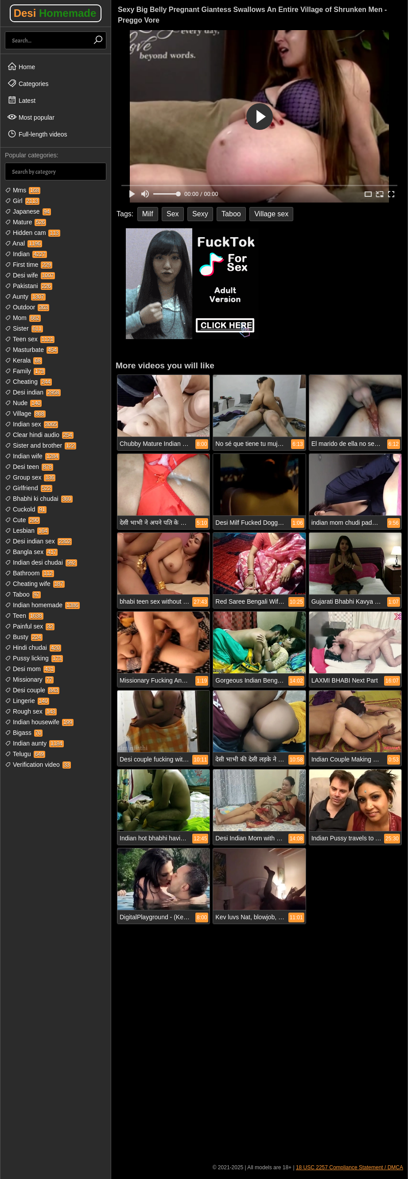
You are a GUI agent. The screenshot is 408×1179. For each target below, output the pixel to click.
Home (21, 66)
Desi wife (30, 275)
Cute (22, 519)
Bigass (24, 732)
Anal (23, 243)
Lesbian (27, 530)
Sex (173, 214)
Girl (22, 200)
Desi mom (30, 668)
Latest (21, 100)
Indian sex (31, 424)
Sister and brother (40, 445)
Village (25, 413)
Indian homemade (42, 605)
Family (25, 371)
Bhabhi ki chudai (39, 498)
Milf (147, 214)
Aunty (25, 296)
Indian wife (32, 456)
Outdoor (27, 307)
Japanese (28, 211)
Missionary (29, 679)
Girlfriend (28, 488)
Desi (55, 13)
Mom (23, 317)
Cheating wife (35, 583)
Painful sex (29, 626)
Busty (24, 636)
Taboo (23, 594)
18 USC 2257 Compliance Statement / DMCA (349, 1167)
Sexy (200, 214)
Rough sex (31, 711)
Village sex (271, 214)
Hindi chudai (33, 647)
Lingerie (27, 700)
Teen (24, 615)
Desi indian (33, 392)
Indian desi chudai (41, 562)
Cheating (28, 381)
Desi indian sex (38, 541)
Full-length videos (37, 134)
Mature (25, 222)
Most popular (30, 117)
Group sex (30, 477)
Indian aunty (34, 743)
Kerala (23, 360)
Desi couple (32, 690)
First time (28, 264)
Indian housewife (39, 722)
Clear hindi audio (39, 434)
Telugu (25, 753)
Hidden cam (32, 232)
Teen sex (29, 339)
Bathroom (29, 573)
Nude (23, 402)
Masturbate (31, 349)
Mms (22, 190)
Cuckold (26, 509)
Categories (28, 83)
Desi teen (29, 466)
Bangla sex (31, 551)
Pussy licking (34, 658)
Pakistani (28, 285)
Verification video (38, 764)
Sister (24, 328)
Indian (26, 254)
